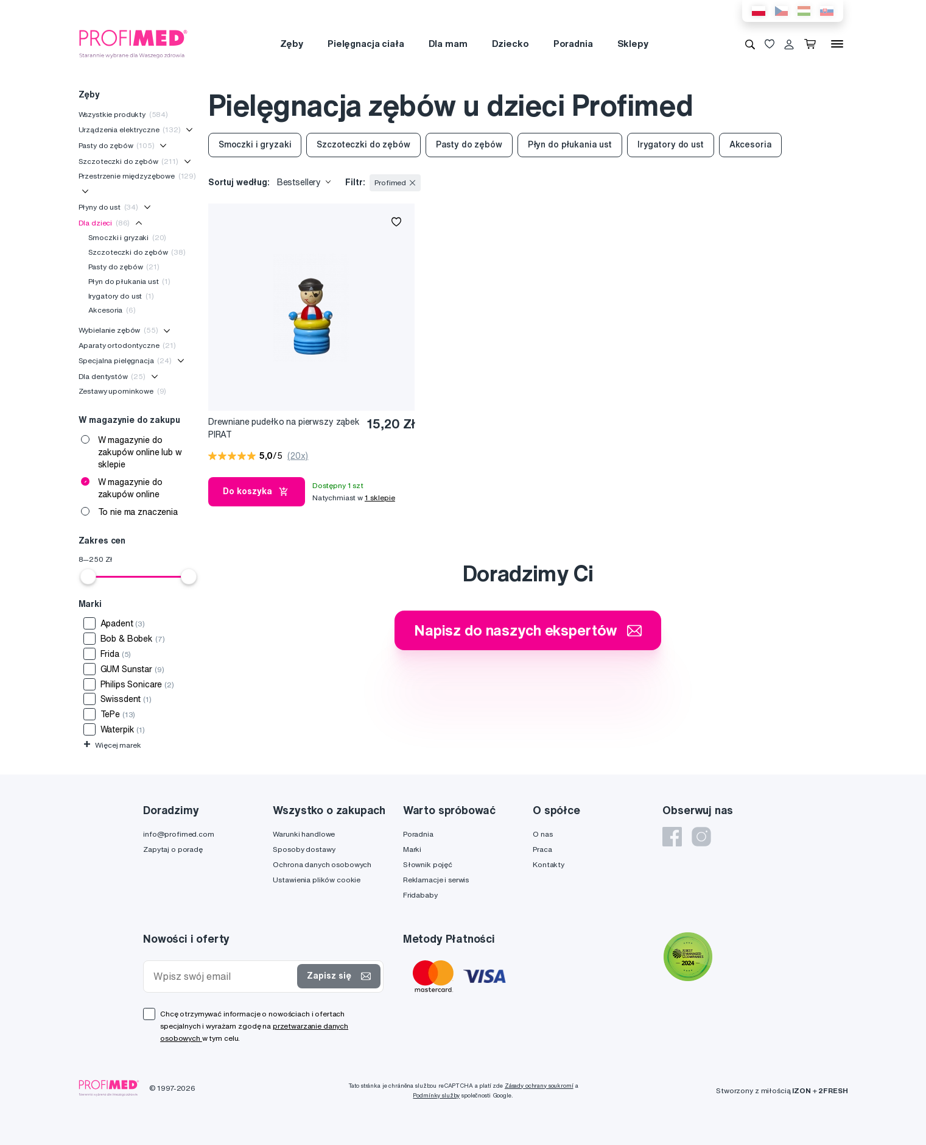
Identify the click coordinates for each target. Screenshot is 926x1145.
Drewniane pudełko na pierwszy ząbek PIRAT (284, 428)
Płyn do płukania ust (129, 281)
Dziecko (510, 43)
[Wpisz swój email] (223, 976)
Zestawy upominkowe (123, 391)
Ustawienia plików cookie (316, 880)
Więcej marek (112, 745)
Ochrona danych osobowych (322, 864)
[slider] (88, 576)
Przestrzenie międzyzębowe (138, 176)
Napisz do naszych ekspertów (528, 630)
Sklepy (632, 43)
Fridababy (420, 895)
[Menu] (837, 44)
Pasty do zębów (117, 145)
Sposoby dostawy (304, 849)
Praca (542, 849)
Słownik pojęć (427, 864)
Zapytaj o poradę (173, 849)
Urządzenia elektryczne (130, 129)
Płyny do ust (109, 207)
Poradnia (573, 43)
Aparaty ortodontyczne (127, 345)
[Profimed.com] (133, 43)
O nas (542, 834)
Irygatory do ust (121, 296)
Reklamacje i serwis (436, 880)
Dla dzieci (104, 223)
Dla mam (448, 43)
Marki (412, 849)
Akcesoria (112, 310)
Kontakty (548, 864)
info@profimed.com (178, 834)
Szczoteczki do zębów (128, 161)
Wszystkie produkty (124, 114)
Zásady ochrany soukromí (539, 1085)
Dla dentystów (112, 376)
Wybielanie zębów (118, 330)
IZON (801, 1090)
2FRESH (832, 1090)
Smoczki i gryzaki (127, 237)
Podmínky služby (436, 1095)
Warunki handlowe (304, 834)
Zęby (291, 43)
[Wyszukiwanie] (750, 44)
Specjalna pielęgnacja (125, 360)
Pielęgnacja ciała (366, 43)
